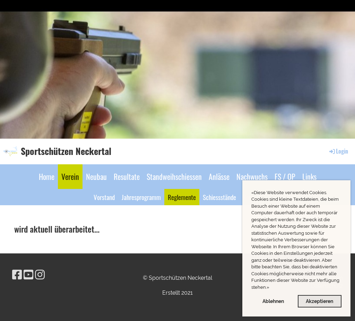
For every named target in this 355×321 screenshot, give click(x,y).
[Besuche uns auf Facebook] (17, 274)
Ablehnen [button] (273, 301)
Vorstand (104, 197)
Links (309, 176)
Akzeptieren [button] (319, 301)
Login (338, 151)
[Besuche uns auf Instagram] (40, 274)
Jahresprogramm (141, 197)
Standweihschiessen (174, 176)
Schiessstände (219, 197)
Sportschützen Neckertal (66, 151)
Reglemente (182, 197)
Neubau (96, 176)
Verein (70, 176)
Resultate (127, 176)
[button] (271, 288)
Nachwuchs (252, 176)
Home (46, 176)
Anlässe (219, 176)
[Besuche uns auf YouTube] (28, 274)
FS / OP (285, 176)
